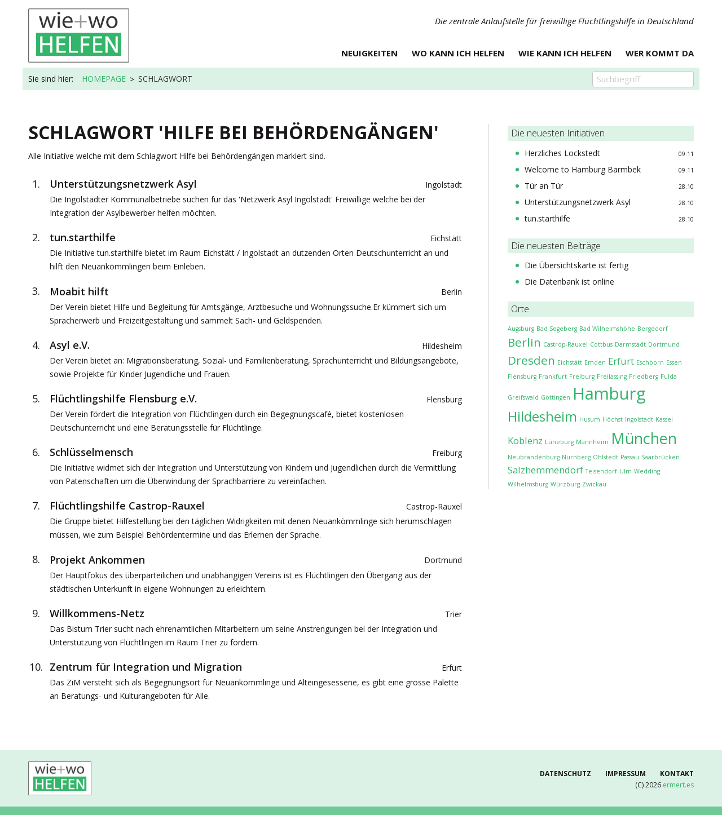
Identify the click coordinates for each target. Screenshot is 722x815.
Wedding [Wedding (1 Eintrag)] (647, 471)
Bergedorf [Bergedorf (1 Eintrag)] (652, 329)
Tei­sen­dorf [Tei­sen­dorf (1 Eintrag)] (601, 471)
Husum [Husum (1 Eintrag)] (589, 419)
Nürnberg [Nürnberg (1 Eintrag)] (576, 457)
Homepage (104, 78)
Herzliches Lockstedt (562, 153)
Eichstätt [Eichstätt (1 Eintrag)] (569, 362)
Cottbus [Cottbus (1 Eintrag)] (601, 344)
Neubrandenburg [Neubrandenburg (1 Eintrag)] (534, 457)
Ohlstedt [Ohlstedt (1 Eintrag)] (605, 457)
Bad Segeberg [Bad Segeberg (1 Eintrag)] (556, 329)
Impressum (625, 773)
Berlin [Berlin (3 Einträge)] (524, 342)
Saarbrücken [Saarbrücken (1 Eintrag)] (660, 457)
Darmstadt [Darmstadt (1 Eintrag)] (630, 344)
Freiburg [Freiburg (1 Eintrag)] (582, 376)
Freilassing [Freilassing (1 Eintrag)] (612, 376)
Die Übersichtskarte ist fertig (576, 265)
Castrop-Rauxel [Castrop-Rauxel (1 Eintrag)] (565, 344)
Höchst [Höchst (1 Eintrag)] (612, 419)
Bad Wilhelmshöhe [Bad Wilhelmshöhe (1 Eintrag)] (607, 329)
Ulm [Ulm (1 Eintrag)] (625, 471)
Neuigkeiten (369, 54)
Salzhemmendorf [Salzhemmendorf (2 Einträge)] (545, 469)
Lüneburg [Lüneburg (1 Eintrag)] (559, 442)
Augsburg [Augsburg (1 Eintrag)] (521, 329)
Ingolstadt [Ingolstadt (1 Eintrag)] (639, 419)
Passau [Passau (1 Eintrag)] (629, 457)
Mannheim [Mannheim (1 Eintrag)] (592, 442)
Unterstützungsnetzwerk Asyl (578, 202)
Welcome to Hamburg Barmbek (583, 169)
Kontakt (677, 773)
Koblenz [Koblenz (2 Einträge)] (525, 440)
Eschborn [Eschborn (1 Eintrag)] (650, 362)
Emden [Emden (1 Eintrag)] (595, 362)
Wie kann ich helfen (564, 54)
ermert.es (678, 785)
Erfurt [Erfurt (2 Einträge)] (621, 361)
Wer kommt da (660, 54)
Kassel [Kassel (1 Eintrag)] (664, 419)
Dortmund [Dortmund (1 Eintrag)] (664, 344)
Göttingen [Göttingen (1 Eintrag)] (555, 397)
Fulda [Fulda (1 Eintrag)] (669, 376)
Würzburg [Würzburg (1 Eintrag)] (565, 484)
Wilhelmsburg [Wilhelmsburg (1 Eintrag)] (528, 484)
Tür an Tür (544, 185)
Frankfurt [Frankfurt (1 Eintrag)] (553, 376)
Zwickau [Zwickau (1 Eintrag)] (594, 484)
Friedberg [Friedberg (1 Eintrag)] (643, 376)
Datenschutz (565, 773)
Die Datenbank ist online (569, 281)
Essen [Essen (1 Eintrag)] (674, 362)
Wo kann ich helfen (458, 54)
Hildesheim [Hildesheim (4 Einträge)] (542, 416)
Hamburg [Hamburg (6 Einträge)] (609, 393)
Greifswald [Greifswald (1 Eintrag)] (523, 397)
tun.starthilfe (547, 218)
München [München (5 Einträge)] (644, 438)
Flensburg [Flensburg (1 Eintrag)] (522, 376)
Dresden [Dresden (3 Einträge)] (531, 360)
